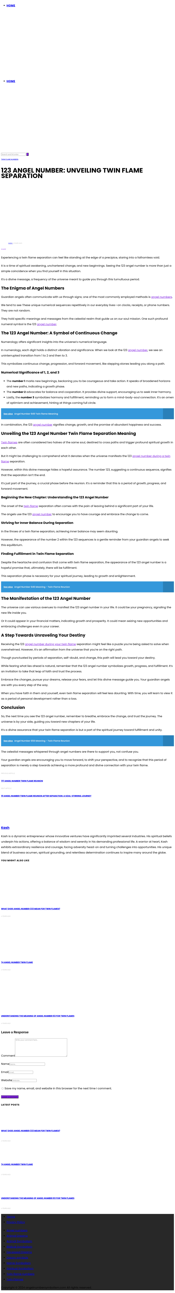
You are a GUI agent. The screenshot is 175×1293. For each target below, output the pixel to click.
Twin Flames (15, 1279)
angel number (46, 324)
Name (5, 1064)
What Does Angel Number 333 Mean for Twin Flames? (30, 908)
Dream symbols (17, 1257)
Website (6, 1080)
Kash (10, 243)
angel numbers (161, 297)
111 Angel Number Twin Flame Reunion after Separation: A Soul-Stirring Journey (46, 795)
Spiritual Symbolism (20, 1268)
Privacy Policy (16, 1222)
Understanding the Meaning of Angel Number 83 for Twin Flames (37, 1015)
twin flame (31, 506)
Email (4, 1072)
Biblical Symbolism (19, 1247)
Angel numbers (17, 1230)
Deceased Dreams (19, 1252)
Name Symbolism (19, 1263)
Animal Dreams (17, 1236)
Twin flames (9, 442)
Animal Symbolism (19, 1241)
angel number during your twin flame (50, 644)
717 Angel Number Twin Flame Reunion (22, 780)
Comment (8, 1056)
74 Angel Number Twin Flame (17, 962)
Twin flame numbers (9, 159)
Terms (11, 1217)
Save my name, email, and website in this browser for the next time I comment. (58, 1088)
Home (11, 5)
